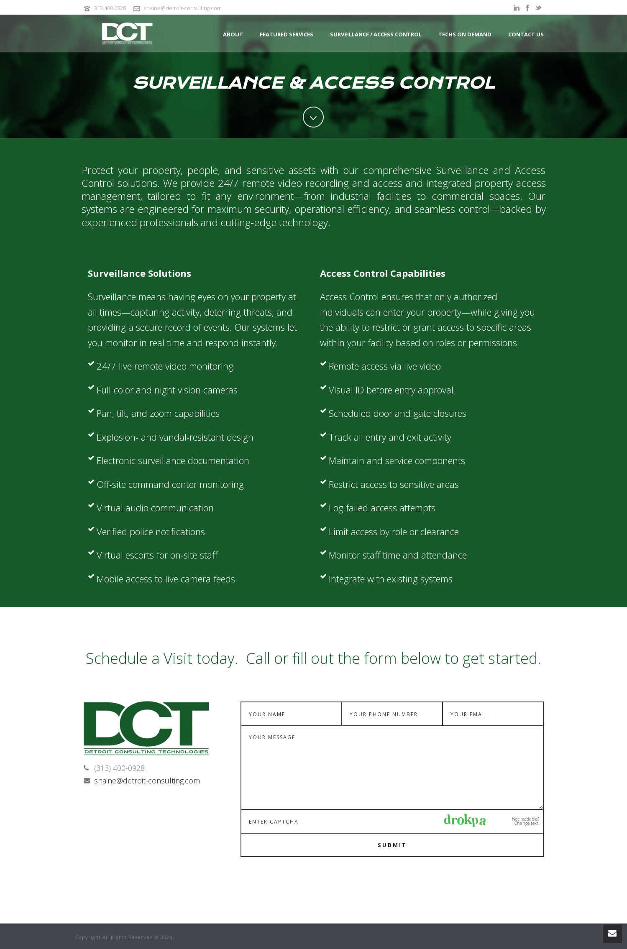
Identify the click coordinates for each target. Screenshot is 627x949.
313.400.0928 (110, 8)
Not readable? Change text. (525, 821)
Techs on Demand (464, 34)
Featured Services (286, 34)
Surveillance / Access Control (376, 34)
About (233, 34)
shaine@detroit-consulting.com (183, 8)
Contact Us (526, 34)
